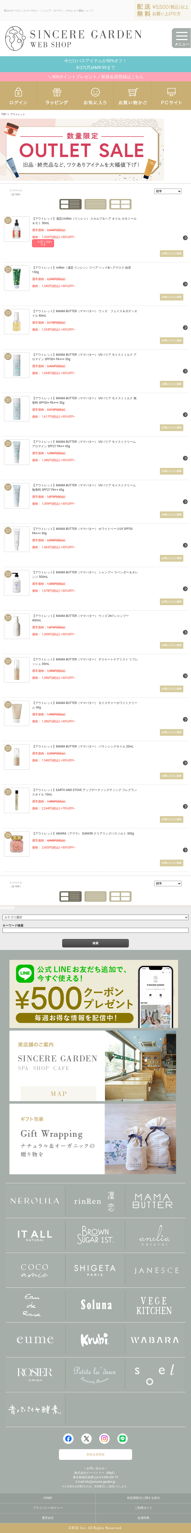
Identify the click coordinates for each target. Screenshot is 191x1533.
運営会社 (48, 1517)
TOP (3, 114)
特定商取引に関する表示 (143, 1497)
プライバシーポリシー (48, 1507)
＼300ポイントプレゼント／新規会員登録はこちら (95, 76)
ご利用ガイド (143, 1507)
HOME (48, 1497)
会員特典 (143, 1517)
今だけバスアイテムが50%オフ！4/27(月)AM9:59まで (95, 64)
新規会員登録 (95, 1454)
